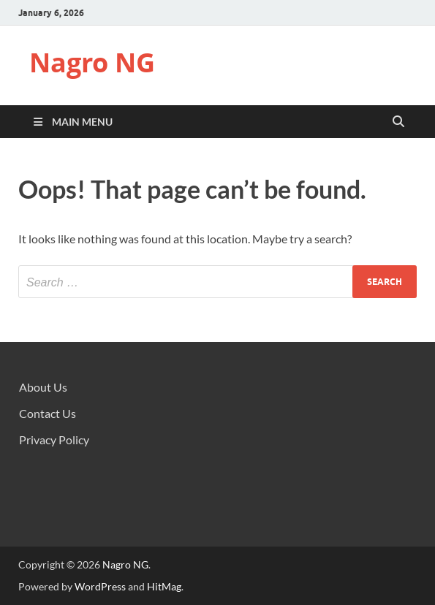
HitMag (164, 586)
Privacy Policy (54, 439)
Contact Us (47, 413)
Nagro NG (92, 62)
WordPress (100, 586)
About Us (43, 387)
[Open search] (398, 122)
